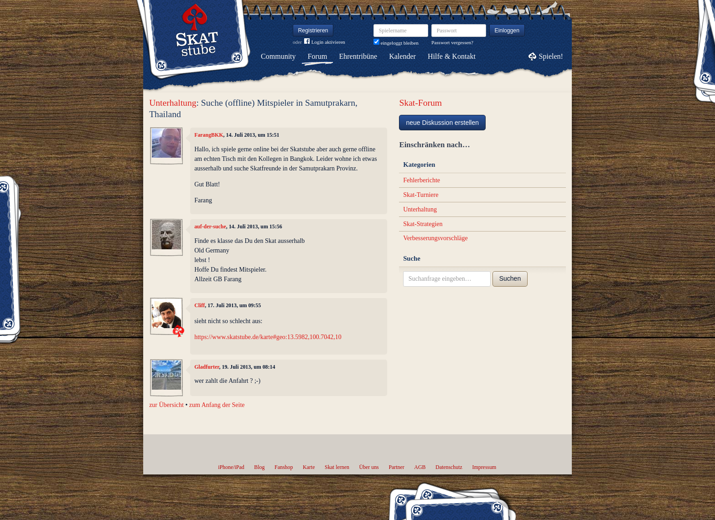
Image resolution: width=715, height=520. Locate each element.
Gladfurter (206, 367)
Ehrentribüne (358, 56)
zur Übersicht (166, 405)
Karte (309, 467)
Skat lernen (337, 467)
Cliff (199, 305)
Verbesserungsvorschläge (435, 238)
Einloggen (507, 30)
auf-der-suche (210, 226)
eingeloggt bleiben (396, 43)
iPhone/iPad (231, 467)
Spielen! (551, 56)
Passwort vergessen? (452, 42)
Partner (396, 467)
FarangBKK (208, 135)
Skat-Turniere (420, 194)
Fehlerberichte (421, 180)
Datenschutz (448, 467)
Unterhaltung (172, 103)
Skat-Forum (420, 103)
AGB (419, 467)
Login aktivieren (324, 42)
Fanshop (284, 467)
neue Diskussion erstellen (442, 122)
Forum (317, 56)
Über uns (368, 467)
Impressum (484, 467)
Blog (259, 467)
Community (278, 56)
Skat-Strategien (422, 224)
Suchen (510, 278)
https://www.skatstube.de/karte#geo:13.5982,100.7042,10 (268, 337)
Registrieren (313, 30)
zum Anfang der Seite (217, 405)
